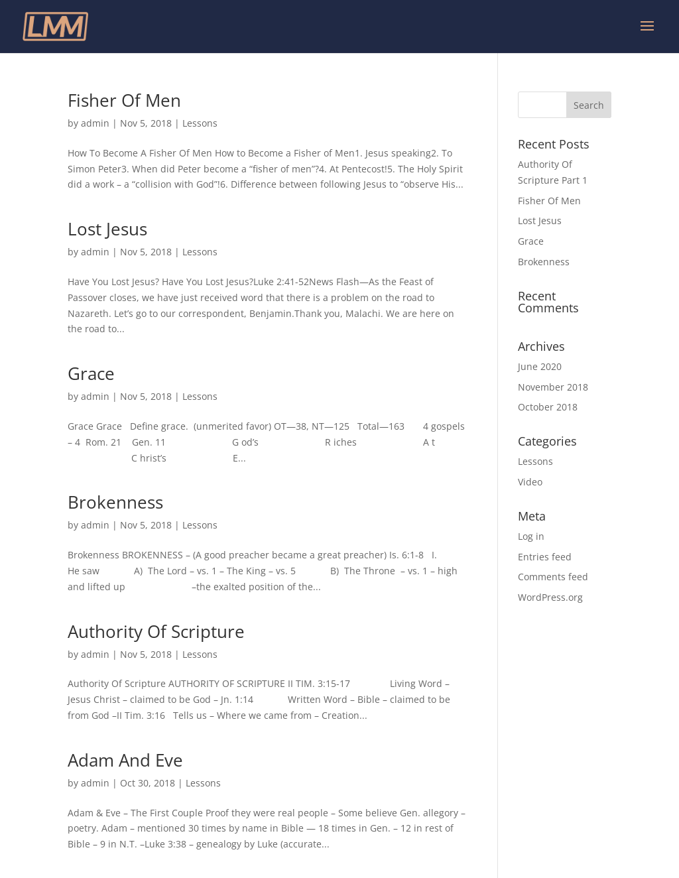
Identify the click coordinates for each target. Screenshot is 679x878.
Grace (91, 373)
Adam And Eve (125, 760)
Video (530, 481)
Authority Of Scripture (156, 631)
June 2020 (540, 366)
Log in (531, 536)
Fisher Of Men (124, 100)
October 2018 (548, 407)
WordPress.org (550, 597)
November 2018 (553, 387)
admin (95, 123)
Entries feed (545, 556)
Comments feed (553, 576)
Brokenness (115, 502)
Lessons (199, 123)
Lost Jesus (107, 229)
